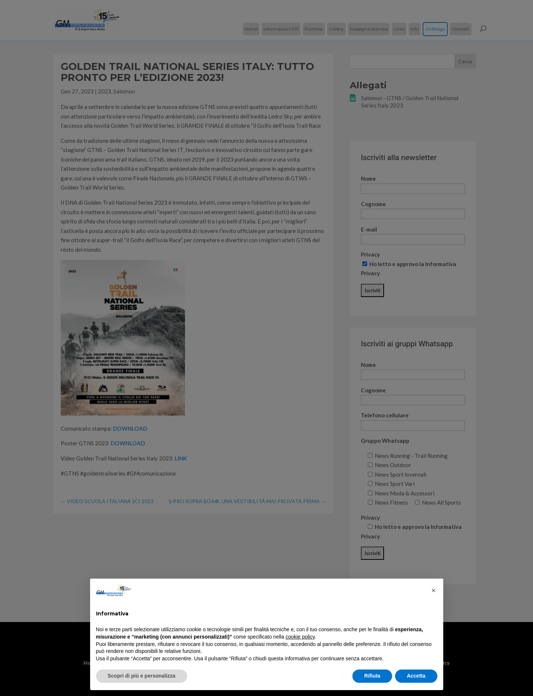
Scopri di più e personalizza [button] (141, 676)
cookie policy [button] (300, 637)
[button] (434, 590)
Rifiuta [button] (372, 676)
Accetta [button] (416, 676)
